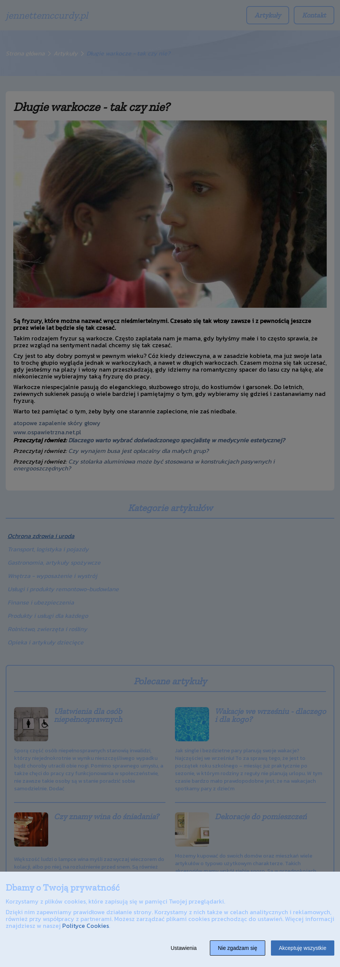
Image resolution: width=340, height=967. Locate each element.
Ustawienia (184, 948)
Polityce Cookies (85, 925)
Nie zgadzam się (237, 948)
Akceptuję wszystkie (302, 948)
